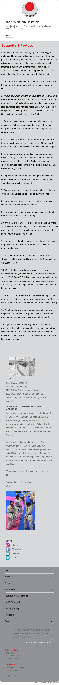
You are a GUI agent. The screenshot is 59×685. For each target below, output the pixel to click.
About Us (9, 577)
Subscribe (11, 615)
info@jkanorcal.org (12, 676)
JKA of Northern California (22, 22)
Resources (10, 589)
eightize (57, 682)
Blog (7, 621)
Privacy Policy (12, 608)
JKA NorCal (13, 549)
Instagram (13, 545)
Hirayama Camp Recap (16, 386)
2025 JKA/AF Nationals (16, 383)
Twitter (11, 557)
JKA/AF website (13, 602)
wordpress (44, 682)
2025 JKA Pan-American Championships (24, 394)
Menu (9, 35)
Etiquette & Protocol (17, 596)
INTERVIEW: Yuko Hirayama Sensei (22, 390)
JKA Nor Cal (9, 653)
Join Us (8, 570)
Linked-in (12, 553)
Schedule (9, 583)
